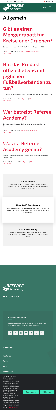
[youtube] (15, 1)
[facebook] (4, 1)
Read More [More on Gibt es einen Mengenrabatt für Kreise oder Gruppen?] (6, 53)
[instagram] (11, 1)
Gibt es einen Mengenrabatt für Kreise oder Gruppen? (27, 34)
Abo (22, 51)
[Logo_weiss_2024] (13, 5)
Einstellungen (13, 407)
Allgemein (28, 51)
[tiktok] (18, 1)
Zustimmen (31, 392)
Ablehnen (47, 392)
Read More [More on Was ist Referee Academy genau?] (6, 164)
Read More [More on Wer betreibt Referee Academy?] (6, 132)
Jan (6, 51)
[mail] (22, 1)
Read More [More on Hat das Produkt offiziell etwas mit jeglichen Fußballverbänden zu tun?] (6, 101)
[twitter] (7, 1)
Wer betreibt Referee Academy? (27, 115)
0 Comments (36, 51)
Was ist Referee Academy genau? (22, 146)
